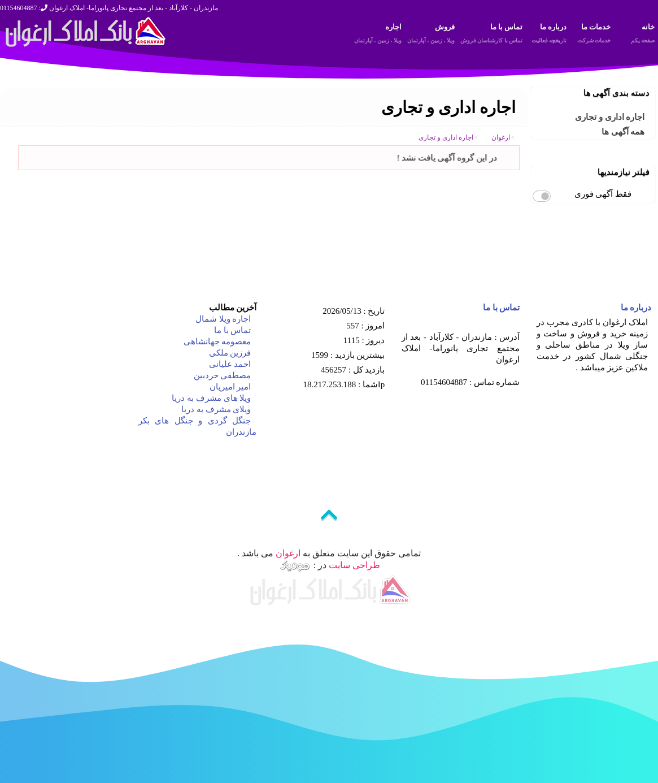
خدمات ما (591, 35)
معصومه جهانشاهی (216, 341)
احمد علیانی (229, 364)
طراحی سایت (354, 564)
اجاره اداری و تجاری (609, 117)
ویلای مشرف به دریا (215, 409)
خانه (635, 35)
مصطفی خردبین (221, 375)
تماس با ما (491, 35)
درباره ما (547, 35)
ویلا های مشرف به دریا (210, 398)
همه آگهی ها (623, 131)
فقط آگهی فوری (603, 193)
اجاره (378, 35)
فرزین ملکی (229, 352)
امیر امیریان (229, 386)
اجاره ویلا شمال (222, 318)
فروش (431, 35)
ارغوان (288, 553)
